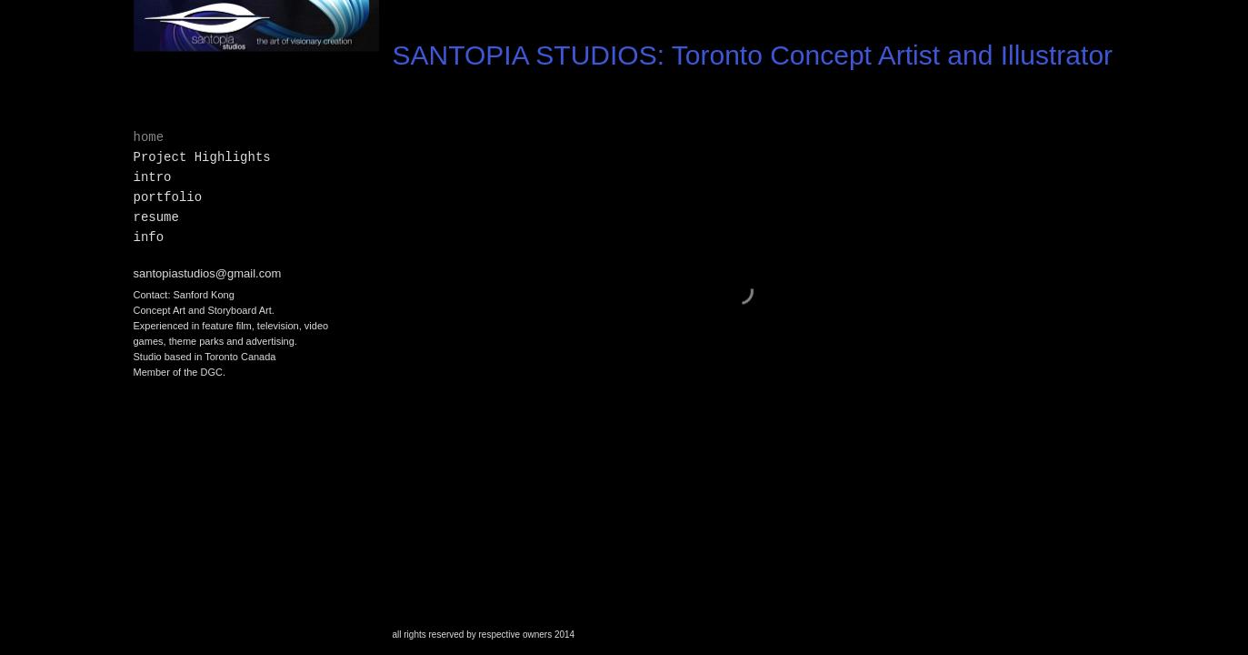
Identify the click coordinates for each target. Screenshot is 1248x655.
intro (153, 177)
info (149, 237)
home (149, 137)
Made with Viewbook (1191, 645)
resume (156, 217)
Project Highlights (202, 157)
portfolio (168, 197)
